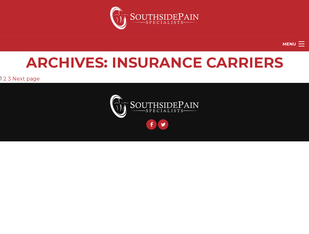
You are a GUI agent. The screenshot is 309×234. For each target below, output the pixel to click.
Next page (26, 79)
